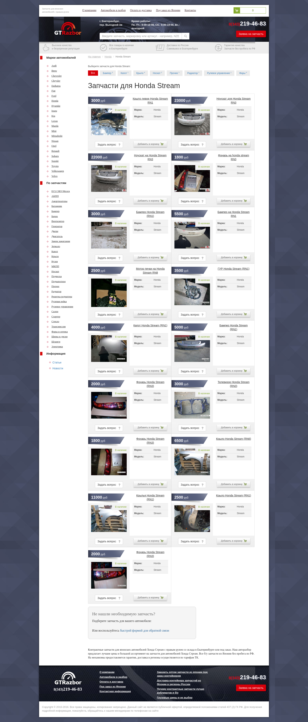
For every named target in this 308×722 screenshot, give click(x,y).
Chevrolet (54, 75)
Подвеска (54, 276)
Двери (52, 231)
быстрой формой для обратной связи (144, 630)
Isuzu (52, 110)
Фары (243, 73)
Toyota (53, 166)
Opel (51, 145)
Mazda (52, 125)
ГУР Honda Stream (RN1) (233, 268)
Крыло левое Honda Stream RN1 (150, 100)
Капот (52, 251)
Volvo (52, 176)
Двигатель (55, 236)
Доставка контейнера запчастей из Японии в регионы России (179, 682)
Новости (57, 368)
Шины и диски (57, 336)
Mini (51, 130)
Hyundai (53, 105)
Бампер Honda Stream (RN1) (150, 213)
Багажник (54, 206)
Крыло (53, 256)
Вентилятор (55, 221)
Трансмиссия (56, 326)
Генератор (54, 226)
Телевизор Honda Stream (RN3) (233, 383)
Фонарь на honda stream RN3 (233, 156)
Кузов (52, 261)
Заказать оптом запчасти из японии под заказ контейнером (182, 674)
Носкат (53, 271)
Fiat (51, 90)
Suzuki (53, 160)
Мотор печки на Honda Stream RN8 (150, 270)
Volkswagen (55, 170)
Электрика (55, 346)
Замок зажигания (58, 241)
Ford (51, 95)
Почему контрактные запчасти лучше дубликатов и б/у (180, 690)
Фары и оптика (57, 331)
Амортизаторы (57, 201)
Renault (53, 150)
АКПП (53, 196)
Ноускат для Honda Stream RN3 (233, 100)
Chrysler (53, 80)
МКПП (53, 266)
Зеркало (53, 246)
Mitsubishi (54, 135)
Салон (52, 311)
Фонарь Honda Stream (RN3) (150, 383)
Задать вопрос (108, 144)
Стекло (53, 321)
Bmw (52, 70)
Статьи (56, 362)
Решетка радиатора (59, 296)
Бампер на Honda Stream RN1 (233, 213)
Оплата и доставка (141, 10)
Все (93, 73)
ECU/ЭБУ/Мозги (58, 191)
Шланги (53, 341)
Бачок (52, 216)
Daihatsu (53, 85)
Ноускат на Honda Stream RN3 (150, 156)
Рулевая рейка (57, 301)
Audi (52, 65)
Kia (51, 115)
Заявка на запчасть (251, 34)
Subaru (53, 156)
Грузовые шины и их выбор (174, 697)
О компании (89, 10)
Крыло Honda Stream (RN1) (233, 495)
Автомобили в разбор (113, 10)
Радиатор (54, 291)
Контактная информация (115, 691)
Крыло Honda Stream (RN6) (233, 438)
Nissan (52, 140)
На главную (94, 56)
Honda (52, 100)
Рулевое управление (60, 306)
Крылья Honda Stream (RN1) (150, 496)
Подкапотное (56, 281)
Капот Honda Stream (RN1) (150, 325)
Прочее (53, 286)
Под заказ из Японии (168, 10)
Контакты (190, 10)
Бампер (53, 211)
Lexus (52, 120)
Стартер (53, 316)
